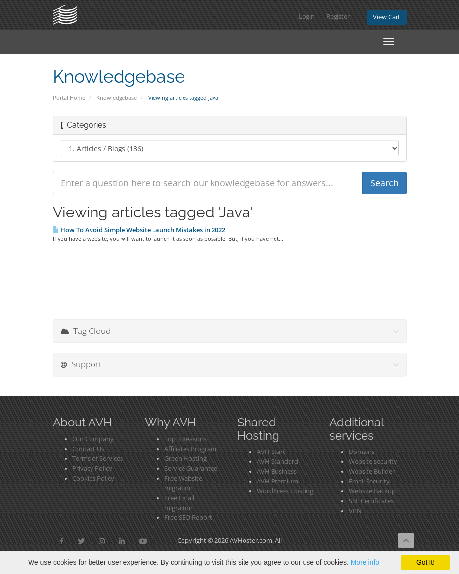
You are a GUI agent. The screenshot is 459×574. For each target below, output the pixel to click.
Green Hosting (185, 458)
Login (307, 16)
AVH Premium (277, 481)
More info (365, 562)
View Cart (386, 17)
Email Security (369, 481)
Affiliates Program (190, 449)
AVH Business (277, 471)
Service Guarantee (190, 468)
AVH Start (271, 452)
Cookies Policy (93, 478)
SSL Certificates (371, 501)
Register (338, 16)
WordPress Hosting (285, 491)
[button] (61, 541)
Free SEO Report (188, 518)
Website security (373, 461)
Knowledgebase (116, 97)
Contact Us (88, 449)
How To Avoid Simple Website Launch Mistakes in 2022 (139, 229)
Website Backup (372, 491)
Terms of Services (97, 458)
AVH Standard (277, 461)
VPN (355, 511)
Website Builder (372, 471)
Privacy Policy (92, 468)
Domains (362, 452)
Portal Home (69, 97)
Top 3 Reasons (185, 439)
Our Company (93, 439)
